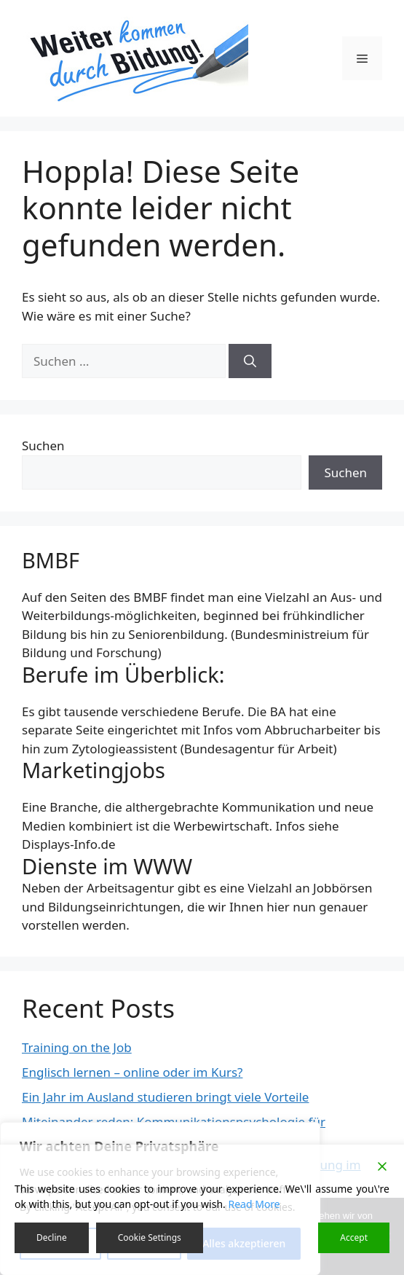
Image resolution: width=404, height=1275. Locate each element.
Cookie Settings (149, 1237)
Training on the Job (77, 1047)
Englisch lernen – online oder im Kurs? (132, 1072)
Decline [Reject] (51, 1237)
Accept (354, 1237)
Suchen (43, 445)
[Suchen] (250, 361)
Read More (254, 1204)
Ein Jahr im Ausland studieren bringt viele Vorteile (165, 1096)
